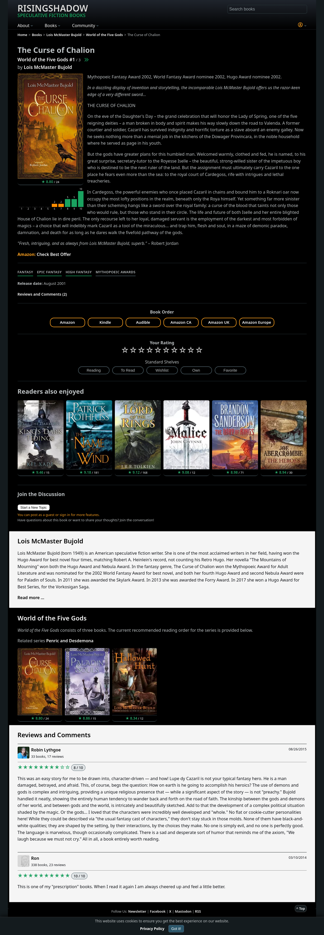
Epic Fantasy (49, 272)
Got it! (176, 929)
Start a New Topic (33, 507)
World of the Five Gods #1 (46, 59)
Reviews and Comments (54, 734)
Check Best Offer (54, 254)
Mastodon (183, 911)
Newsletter (137, 911)
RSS (198, 911)
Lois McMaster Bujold (48, 67)
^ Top (300, 908)
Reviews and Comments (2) (42, 294)
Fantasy (25, 272)
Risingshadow (53, 10)
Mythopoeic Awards (116, 272)
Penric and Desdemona (70, 641)
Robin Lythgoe (46, 750)
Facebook (158, 911)
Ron (35, 858)
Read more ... (31, 597)
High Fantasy (79, 272)
